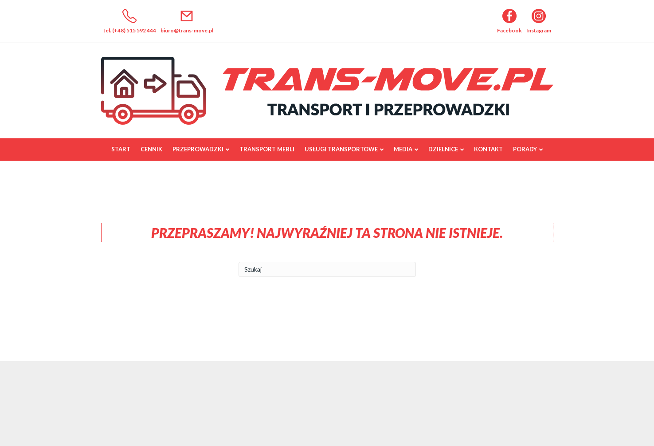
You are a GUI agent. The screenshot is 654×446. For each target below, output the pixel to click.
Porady (525, 149)
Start (120, 149)
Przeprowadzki (197, 149)
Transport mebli (266, 149)
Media (403, 149)
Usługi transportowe (341, 149)
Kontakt (488, 149)
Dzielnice (443, 149)
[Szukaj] (327, 269)
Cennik (151, 149)
